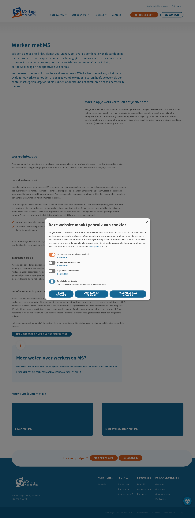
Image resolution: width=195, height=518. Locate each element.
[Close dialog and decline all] (147, 220)
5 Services (62, 273)
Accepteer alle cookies (128, 294)
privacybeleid (95, 246)
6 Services (62, 265)
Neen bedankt (61, 294)
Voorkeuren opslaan (91, 294)
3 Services (62, 257)
